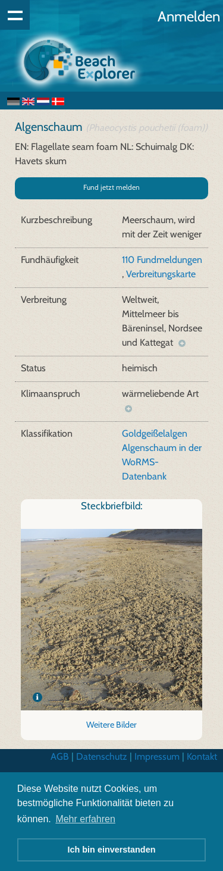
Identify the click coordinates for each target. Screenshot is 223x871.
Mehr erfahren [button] (85, 819)
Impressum (157, 756)
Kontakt (202, 756)
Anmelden (189, 16)
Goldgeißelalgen (154, 433)
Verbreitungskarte (161, 274)
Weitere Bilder (111, 724)
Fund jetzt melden (111, 187)
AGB (60, 756)
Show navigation (15, 15)
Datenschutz (101, 756)
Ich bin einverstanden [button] (112, 849)
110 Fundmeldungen (162, 259)
